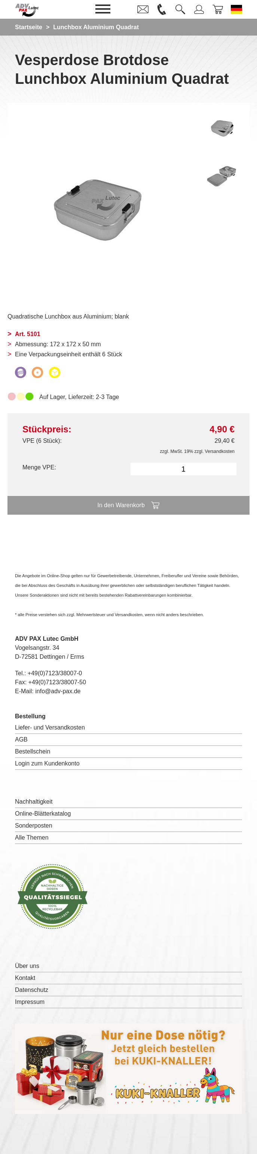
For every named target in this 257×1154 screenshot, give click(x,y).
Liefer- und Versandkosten (50, 727)
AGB (21, 739)
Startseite (28, 27)
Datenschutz (31, 990)
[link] (143, 9)
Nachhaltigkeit (34, 801)
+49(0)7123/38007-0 (55, 673)
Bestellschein (32, 751)
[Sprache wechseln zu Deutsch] (236, 9)
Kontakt (25, 978)
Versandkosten (220, 451)
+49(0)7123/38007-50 (57, 682)
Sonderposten (33, 825)
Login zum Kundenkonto (47, 763)
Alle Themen (32, 837)
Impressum (30, 1002)
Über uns (27, 966)
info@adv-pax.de (57, 691)
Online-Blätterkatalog (43, 813)
